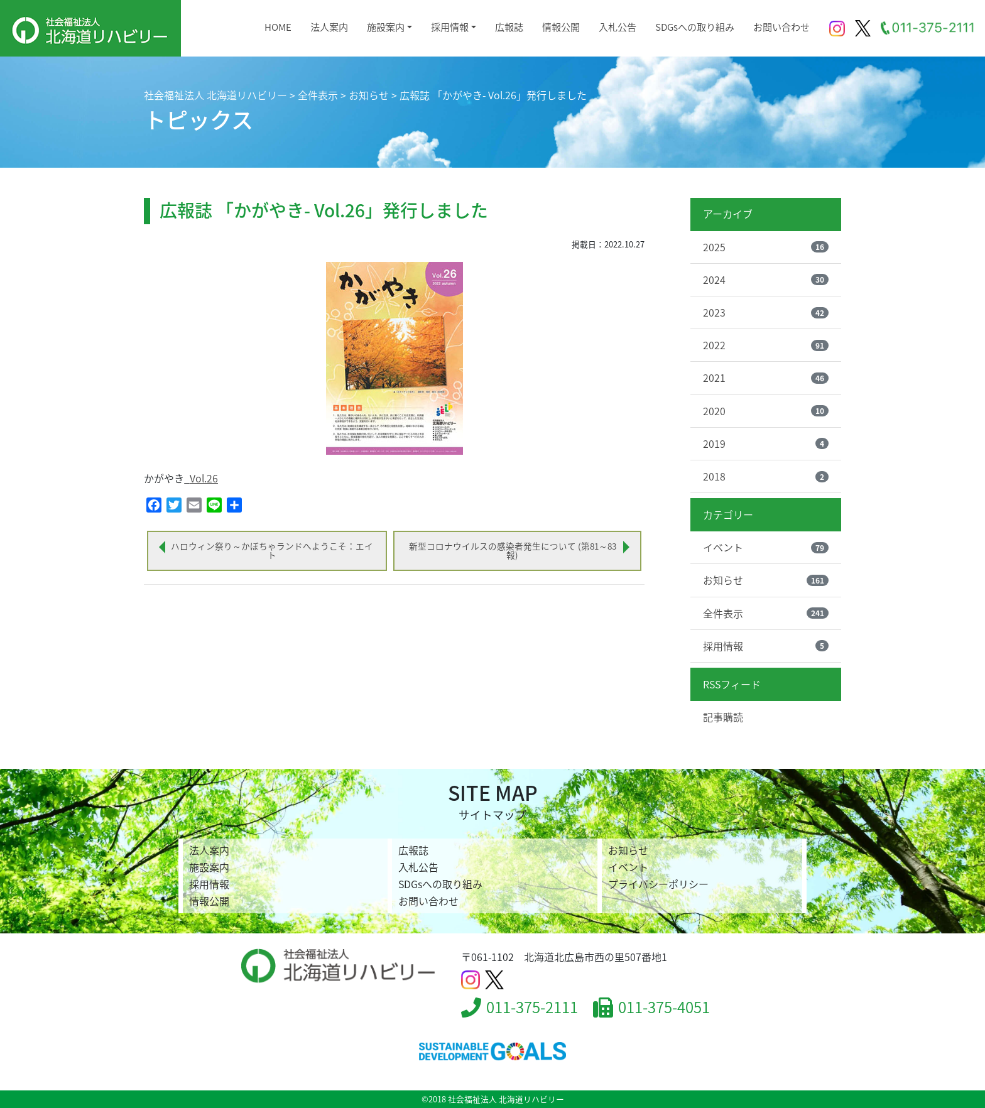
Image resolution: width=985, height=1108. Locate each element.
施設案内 (386, 26)
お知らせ (766, 579)
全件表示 (766, 613)
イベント (766, 547)
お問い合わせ (781, 26)
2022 (766, 344)
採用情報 (450, 26)
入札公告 (617, 26)
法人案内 (329, 26)
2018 (766, 476)
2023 (766, 312)
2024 (766, 279)
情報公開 (561, 26)
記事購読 (723, 716)
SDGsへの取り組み (694, 26)
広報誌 (509, 26)
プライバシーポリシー (658, 883)
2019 (766, 443)
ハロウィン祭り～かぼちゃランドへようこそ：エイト (272, 550)
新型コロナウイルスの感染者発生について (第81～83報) (512, 550)
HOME (277, 26)
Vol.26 (204, 478)
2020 (766, 410)
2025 (766, 246)
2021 (766, 377)
